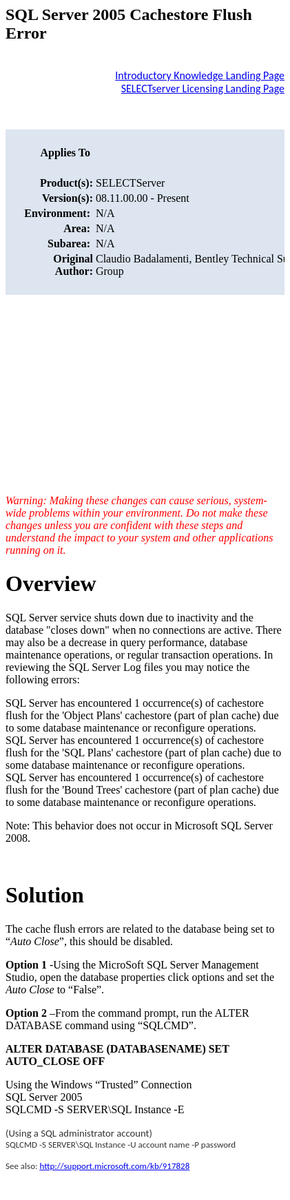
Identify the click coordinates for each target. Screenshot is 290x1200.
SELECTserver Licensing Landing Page (202, 88)
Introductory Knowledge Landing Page (199, 75)
